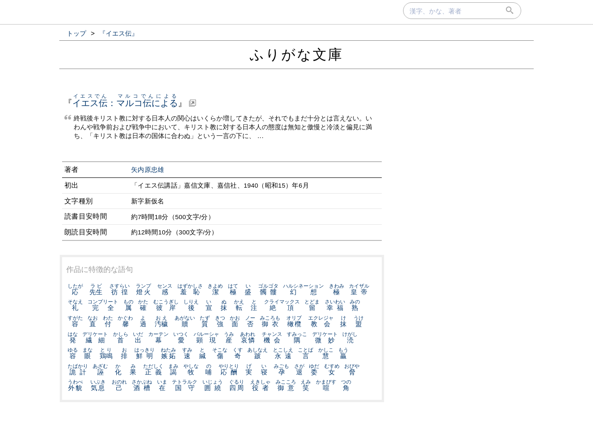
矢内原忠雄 (147, 169)
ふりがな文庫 (296, 54)
